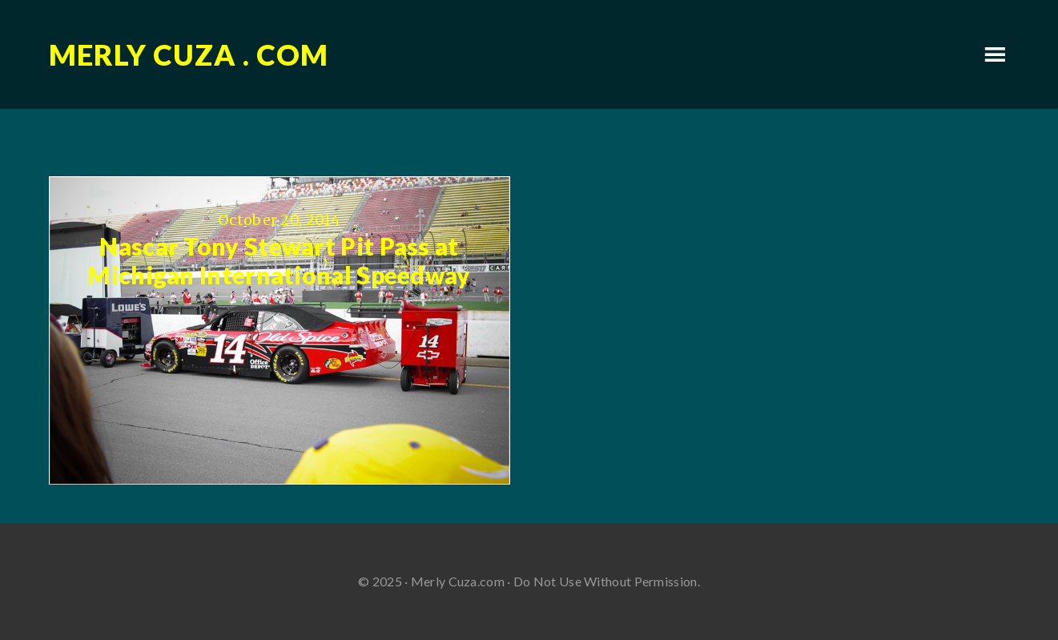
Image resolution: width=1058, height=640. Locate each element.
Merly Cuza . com (188, 54)
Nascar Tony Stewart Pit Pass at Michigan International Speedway (278, 260)
